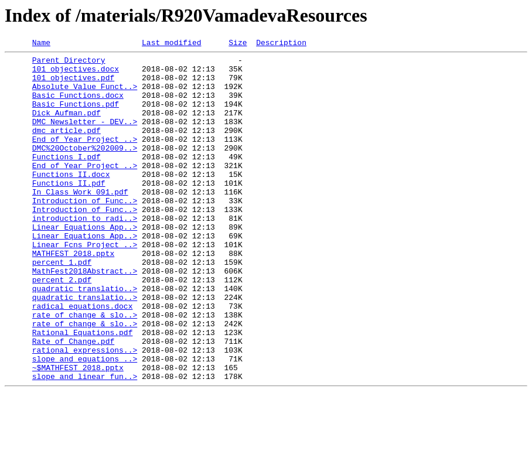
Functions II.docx (71, 200)
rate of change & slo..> (84, 369)
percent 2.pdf (61, 327)
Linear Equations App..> (84, 263)
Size (238, 44)
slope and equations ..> (84, 421)
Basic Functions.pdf (75, 116)
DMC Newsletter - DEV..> (84, 137)
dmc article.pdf (66, 147)
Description (281, 44)
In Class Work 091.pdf (80, 221)
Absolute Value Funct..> (84, 95)
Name (41, 44)
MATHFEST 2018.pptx (73, 295)
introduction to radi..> (84, 253)
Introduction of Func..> (84, 232)
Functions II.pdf (68, 211)
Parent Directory (68, 63)
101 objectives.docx (75, 74)
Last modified (171, 44)
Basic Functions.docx (78, 105)
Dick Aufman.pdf (66, 126)
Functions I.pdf (66, 179)
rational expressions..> (84, 411)
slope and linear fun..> (84, 443)
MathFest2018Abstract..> (84, 316)
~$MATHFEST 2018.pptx (78, 432)
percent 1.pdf (61, 305)
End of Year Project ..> (84, 158)
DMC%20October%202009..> (84, 168)
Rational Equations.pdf (82, 390)
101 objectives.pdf (73, 84)
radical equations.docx (82, 358)
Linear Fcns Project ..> (84, 284)
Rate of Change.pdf (73, 400)
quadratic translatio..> (84, 337)
